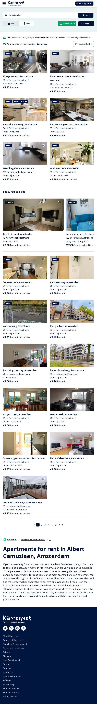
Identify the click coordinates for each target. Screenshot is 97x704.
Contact (6, 664)
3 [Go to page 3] (45, 524)
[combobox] (39, 15)
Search (86, 15)
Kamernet (10, 539)
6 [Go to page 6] (55, 524)
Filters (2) (85, 23)
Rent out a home (11, 688)
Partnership (8, 684)
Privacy (6, 652)
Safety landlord (10, 696)
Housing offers (84, 3)
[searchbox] (43, 15)
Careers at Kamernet (13, 640)
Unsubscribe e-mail (12, 676)
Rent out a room (11, 692)
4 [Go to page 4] (48, 524)
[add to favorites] (43, 53)
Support (7, 668)
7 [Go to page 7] (59, 524)
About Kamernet (11, 636)
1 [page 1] (38, 524)
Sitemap (7, 656)
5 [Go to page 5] (52, 524)
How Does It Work (11, 660)
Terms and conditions (13, 648)
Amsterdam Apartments (33, 539)
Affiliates (7, 680)
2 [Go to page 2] (41, 524)
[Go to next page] (62, 524)
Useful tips (8, 672)
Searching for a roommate (15, 644)
